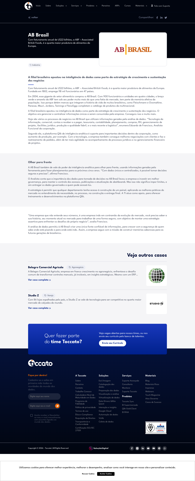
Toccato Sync (128, 401)
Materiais (140, 6)
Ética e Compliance (84, 415)
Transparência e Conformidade (82, 423)
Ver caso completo (38, 280)
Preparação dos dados (109, 391)
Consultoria (127, 384)
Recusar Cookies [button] (88, 474)
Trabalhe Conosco (83, 392)
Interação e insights (108, 407)
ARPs (117, 6)
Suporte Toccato (129, 392)
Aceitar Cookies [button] (106, 474)
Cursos (127, 6)
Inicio (38, 6)
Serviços (75, 6)
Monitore (126, 388)
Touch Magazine (152, 395)
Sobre (48, 6)
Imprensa (149, 388)
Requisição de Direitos (85, 418)
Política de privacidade (85, 407)
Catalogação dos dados (106, 385)
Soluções (60, 6)
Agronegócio (75, 267)
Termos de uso (81, 411)
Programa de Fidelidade (81, 402)
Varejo (48, 295)
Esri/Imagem (105, 381)
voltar (33, 17)
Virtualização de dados (109, 398)
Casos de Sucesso (153, 402)
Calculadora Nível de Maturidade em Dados (85, 396)
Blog (147, 381)
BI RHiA (125, 412)
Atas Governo (151, 399)
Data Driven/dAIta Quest (107, 402)
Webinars (149, 392)
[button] (157, 17)
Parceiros (106, 6)
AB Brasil (91, 96)
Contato (79, 388)
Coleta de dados (106, 422)
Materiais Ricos (152, 384)
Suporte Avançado (130, 381)
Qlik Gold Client (129, 409)
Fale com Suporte (160, 5)
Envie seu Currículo (112, 343)
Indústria (34, 65)
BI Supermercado (130, 405)
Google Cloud (105, 411)
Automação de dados (108, 415)
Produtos (90, 6)
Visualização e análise (109, 394)
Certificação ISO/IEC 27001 (84, 429)
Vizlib (101, 418)
